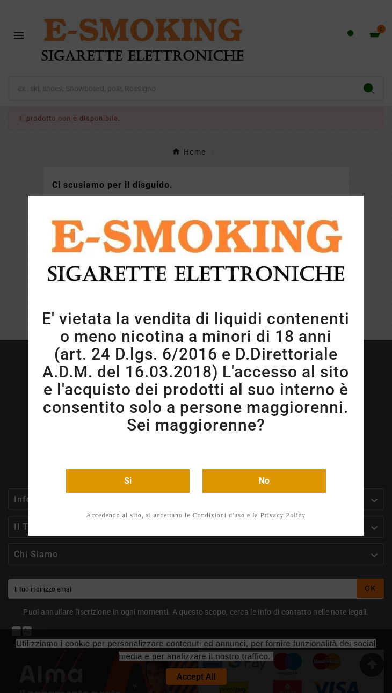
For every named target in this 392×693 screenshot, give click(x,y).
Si (128, 481)
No (264, 481)
